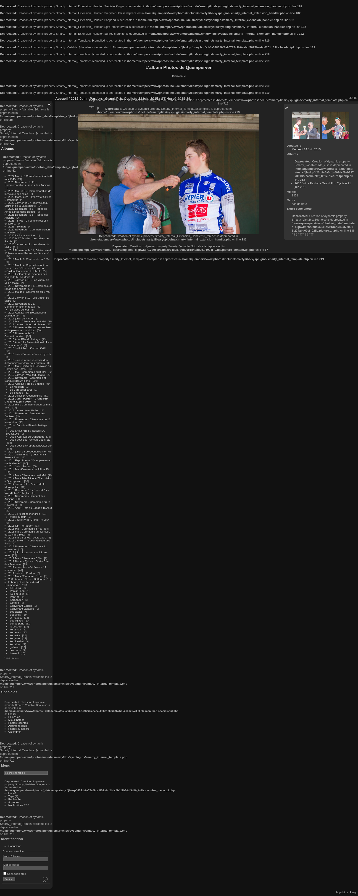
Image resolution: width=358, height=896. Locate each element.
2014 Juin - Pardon (19, 466)
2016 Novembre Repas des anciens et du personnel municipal (28, 329)
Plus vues (14, 716)
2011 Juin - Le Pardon (21, 573)
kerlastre (15, 635)
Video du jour (18, 516)
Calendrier (14, 731)
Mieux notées (16, 719)
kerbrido (15, 644)
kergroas (15, 638)
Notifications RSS (18, 805)
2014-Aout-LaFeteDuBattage (27, 436)
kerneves (15, 632)
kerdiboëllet (17, 641)
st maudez (16, 617)
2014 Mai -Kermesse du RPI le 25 (28, 469)
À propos (13, 802)
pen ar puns (17, 623)
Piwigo (353, 892)
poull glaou (16, 620)
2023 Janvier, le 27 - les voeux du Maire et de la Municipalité (26, 204)
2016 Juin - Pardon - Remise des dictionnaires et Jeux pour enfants (26, 361)
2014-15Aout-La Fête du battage (27, 425)
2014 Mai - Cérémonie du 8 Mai (27, 475)
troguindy (15, 614)
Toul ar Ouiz (17, 593)
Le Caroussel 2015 (21, 389)
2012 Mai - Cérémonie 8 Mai (25, 558)
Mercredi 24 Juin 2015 (306, 149)
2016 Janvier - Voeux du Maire (26, 374)
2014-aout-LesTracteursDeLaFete (30, 439)
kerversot (15, 629)
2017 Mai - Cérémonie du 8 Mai (27, 321)
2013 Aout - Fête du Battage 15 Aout (30, 507)
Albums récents (17, 725)
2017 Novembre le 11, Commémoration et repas (20, 305)
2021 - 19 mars (17, 226)
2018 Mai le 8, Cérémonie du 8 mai (29, 291)
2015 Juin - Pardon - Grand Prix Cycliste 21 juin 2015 (26, 400)
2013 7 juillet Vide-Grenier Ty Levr (28, 519)
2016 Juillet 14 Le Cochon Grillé (27, 348)
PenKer (14, 596)
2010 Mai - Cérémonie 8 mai (25, 576)
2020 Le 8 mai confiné (21, 235)
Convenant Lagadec (22, 608)
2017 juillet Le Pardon (21, 318)
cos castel (16, 611)
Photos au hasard (18, 728)
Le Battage (16, 392)
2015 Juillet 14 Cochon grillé (25, 395)
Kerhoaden (16, 599)
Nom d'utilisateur (13, 855)
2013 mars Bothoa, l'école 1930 (27, 537)
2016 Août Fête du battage (24, 339)
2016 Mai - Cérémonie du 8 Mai (27, 371)
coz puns (15, 650)
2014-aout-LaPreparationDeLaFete (31, 445)
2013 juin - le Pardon (20, 525)
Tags (11, 796)
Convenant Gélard (21, 605)
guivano (14, 647)
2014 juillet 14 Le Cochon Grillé (27, 451)
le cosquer (16, 626)
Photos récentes (18, 722)
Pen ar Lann (17, 590)
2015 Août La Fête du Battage (26, 383)
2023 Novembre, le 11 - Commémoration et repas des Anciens (27, 183)
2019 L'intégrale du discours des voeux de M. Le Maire (26, 275)
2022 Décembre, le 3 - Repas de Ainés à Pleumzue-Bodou (26, 210)
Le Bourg (15, 587)
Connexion (14, 845)
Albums (7, 148)
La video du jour (19, 309)
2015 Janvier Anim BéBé (23, 410)
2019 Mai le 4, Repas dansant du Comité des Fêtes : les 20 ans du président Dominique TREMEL (26, 268)
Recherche (14, 799)
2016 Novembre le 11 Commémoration (19, 335)
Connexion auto (14, 873)
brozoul (14, 653)
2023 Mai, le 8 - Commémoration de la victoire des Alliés (28, 192)
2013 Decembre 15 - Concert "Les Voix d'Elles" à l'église (27, 491)
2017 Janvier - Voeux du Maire (26, 324)
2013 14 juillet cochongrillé (24, 513)
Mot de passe (11, 864)
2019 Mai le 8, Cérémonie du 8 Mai (29, 259)
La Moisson (17, 386)
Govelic (14, 602)
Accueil (61, 98)
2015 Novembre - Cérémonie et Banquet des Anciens (25, 379)
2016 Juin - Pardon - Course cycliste (30, 354)
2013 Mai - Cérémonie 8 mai (25, 528)
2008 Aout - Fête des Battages (26, 578)
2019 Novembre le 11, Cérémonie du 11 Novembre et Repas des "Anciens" (29, 252)
